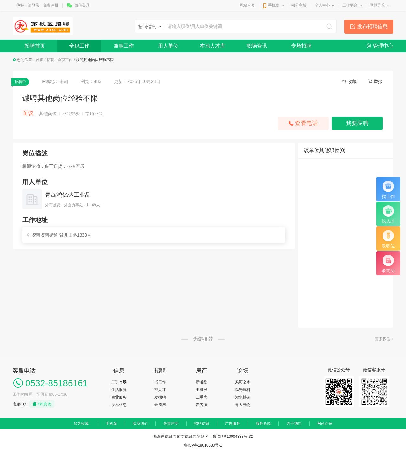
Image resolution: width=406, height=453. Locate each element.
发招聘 (160, 397)
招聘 (50, 60)
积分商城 (298, 5)
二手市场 (119, 382)
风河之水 (242, 382)
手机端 (273, 5)
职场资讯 (257, 45)
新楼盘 (201, 382)
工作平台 (349, 5)
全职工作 (79, 45)
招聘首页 (35, 45)
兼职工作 (124, 45)
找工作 (160, 382)
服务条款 (263, 423)
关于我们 (294, 423)
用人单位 (168, 45)
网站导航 (377, 5)
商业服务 (119, 397)
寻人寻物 (242, 405)
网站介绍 (324, 423)
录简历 (160, 405)
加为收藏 (81, 423)
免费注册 (50, 5)
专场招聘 (301, 45)
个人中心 (322, 5)
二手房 (201, 397)
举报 (378, 81)
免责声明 (171, 423)
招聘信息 (201, 423)
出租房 (201, 389)
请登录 (33, 5)
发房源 (201, 405)
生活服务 (119, 389)
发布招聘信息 (372, 26)
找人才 (160, 389)
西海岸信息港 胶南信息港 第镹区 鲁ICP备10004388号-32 (203, 436)
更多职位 (382, 339)
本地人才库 (212, 45)
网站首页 (247, 5)
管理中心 (383, 45)
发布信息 (119, 405)
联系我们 (140, 423)
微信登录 (82, 5)
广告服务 (232, 423)
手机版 (111, 423)
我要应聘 (357, 123)
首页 (39, 60)
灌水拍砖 (242, 397)
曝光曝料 (242, 389)
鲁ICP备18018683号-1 (203, 445)
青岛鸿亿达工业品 (68, 195)
